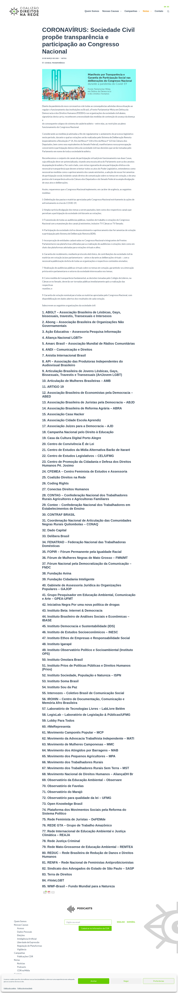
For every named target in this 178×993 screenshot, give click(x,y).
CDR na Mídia (23, 970)
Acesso (20, 928)
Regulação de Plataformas (29, 945)
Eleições (21, 935)
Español (130, 922)
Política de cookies (10, 988)
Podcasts (21, 967)
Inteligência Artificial (26, 938)
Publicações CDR (25, 956)
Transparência (58, 63)
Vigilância (21, 949)
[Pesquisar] (168, 11)
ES (168, 7)
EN (165, 7)
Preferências (158, 981)
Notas (148, 11)
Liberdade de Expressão (28, 942)
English (120, 922)
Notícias (21, 963)
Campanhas (132, 11)
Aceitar (94, 981)
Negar (126, 981)
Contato (159, 11)
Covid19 (48, 63)
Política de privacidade (24, 988)
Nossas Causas (112, 11)
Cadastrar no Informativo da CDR (95, 928)
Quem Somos (92, 11)
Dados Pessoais (24, 931)
